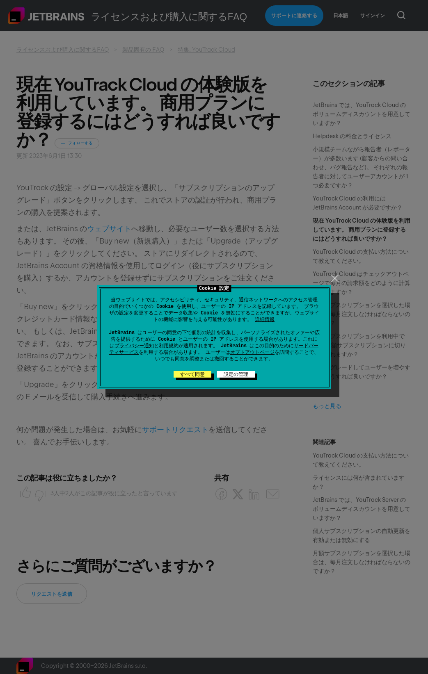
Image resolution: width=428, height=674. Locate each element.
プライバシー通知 (134, 345)
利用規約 (169, 345)
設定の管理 (236, 374)
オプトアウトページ (252, 352)
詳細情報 (265, 319)
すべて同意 (192, 374)
